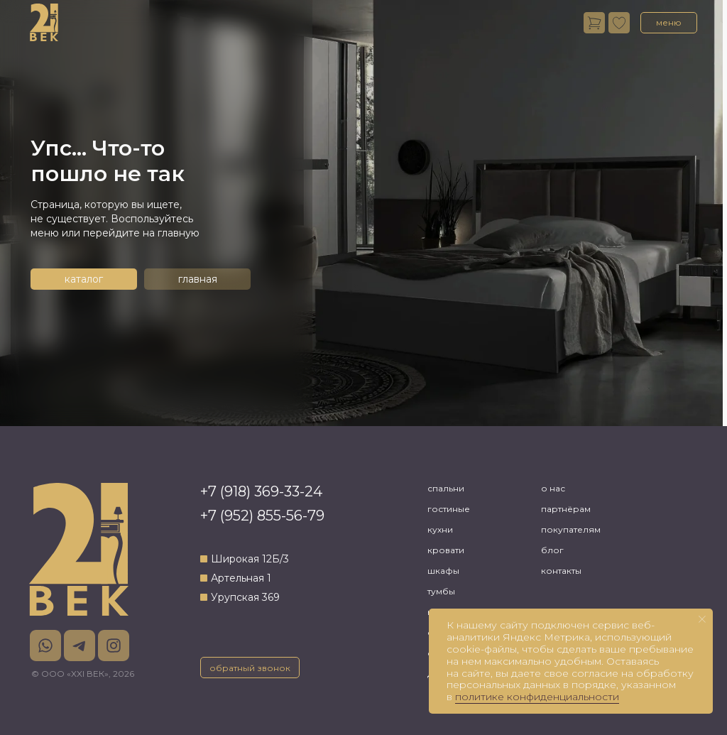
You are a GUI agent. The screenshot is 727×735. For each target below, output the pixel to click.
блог (552, 550)
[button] (668, 22)
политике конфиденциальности (537, 696)
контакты (561, 570)
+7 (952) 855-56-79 (262, 515)
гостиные (448, 508)
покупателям (571, 529)
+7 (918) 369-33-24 (261, 491)
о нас (553, 488)
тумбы (441, 591)
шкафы (443, 570)
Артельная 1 (241, 578)
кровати (445, 550)
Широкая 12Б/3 (250, 558)
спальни (445, 488)
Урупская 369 (245, 597)
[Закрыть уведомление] (702, 619)
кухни (440, 529)
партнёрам (566, 508)
